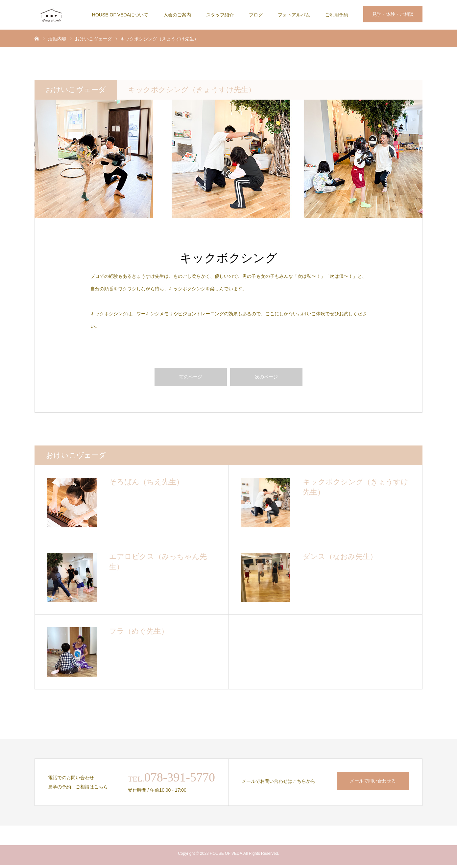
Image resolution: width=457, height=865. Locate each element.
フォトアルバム (294, 14)
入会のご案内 (177, 14)
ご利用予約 (336, 14)
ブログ (256, 14)
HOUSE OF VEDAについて (120, 14)
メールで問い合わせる (373, 780)
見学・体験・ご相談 (393, 14)
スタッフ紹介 (220, 14)
